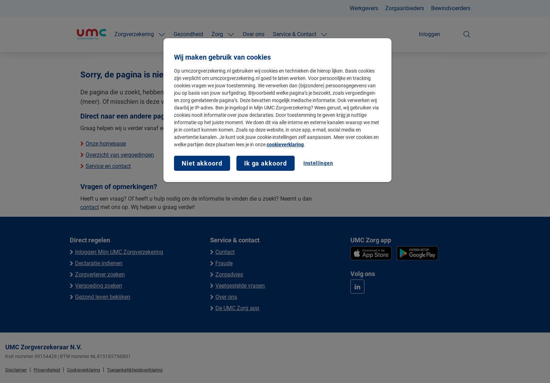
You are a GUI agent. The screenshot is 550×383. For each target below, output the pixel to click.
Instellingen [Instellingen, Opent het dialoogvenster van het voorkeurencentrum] (318, 163)
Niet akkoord (202, 163)
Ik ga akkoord (265, 163)
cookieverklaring (285, 144)
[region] (277, 110)
